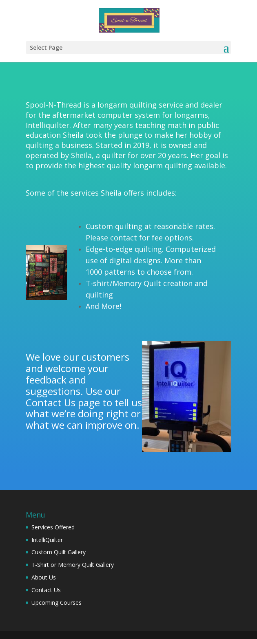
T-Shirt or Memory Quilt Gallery (72, 564)
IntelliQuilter (47, 540)
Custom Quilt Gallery (58, 552)
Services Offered (53, 527)
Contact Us (50, 402)
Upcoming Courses (56, 602)
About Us (43, 577)
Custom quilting (114, 226)
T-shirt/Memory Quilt (123, 283)
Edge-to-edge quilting (124, 249)
